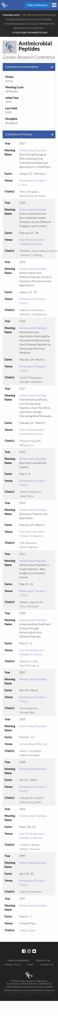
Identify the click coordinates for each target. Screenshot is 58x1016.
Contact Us (46, 964)
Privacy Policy (13, 964)
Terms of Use (43, 960)
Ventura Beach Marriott (33, 744)
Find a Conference (18, 960)
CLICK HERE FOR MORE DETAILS (30, 32)
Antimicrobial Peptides (33, 150)
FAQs (30, 964)
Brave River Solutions (41, 993)
